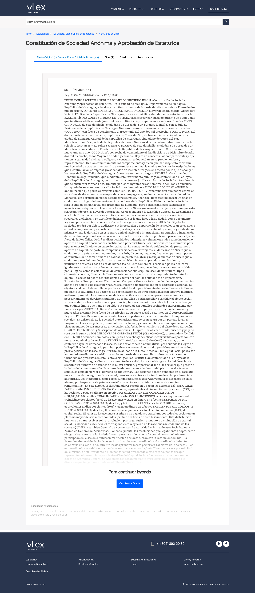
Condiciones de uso (35, 584)
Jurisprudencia (86, 559)
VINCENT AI (117, 9)
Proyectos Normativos (37, 564)
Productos (136, 9)
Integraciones (178, 9)
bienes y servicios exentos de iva (48, 511)
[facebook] (226, 544)
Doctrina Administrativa (143, 559)
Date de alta (218, 8)
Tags (133, 564)
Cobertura (156, 9)
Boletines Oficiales (88, 564)
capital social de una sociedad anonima (90, 511)
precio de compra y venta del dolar (49, 514)
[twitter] (219, 544)
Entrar (198, 9)
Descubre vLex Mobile (37, 571)
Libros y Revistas (192, 559)
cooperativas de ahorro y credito (132, 511)
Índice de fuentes (193, 564)
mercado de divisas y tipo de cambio (172, 511)
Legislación (31, 559)
